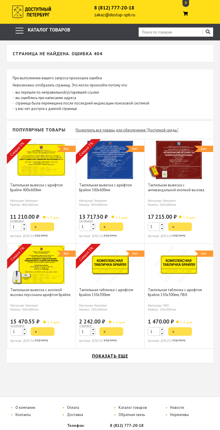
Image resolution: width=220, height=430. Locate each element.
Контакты (23, 414)
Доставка (75, 414)
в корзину (41, 227)
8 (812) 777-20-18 (114, 8)
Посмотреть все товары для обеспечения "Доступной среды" (127, 130)
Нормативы (179, 414)
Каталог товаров (133, 407)
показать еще (110, 356)
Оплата (73, 407)
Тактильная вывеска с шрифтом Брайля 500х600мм (105, 187)
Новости (177, 407)
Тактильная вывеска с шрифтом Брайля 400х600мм (36, 187)
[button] (24, 224)
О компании (25, 407)
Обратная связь (132, 414)
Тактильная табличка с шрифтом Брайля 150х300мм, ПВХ (175, 292)
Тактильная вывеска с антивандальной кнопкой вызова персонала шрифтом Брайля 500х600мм (176, 192)
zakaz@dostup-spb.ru (114, 14)
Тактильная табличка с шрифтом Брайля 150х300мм (106, 292)
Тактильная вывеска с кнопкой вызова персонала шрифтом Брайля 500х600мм (40, 294)
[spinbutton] (18, 226)
